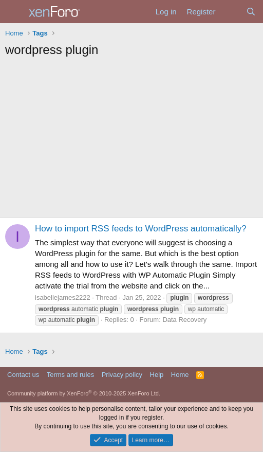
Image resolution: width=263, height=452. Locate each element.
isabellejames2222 (62, 297)
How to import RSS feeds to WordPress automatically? (141, 228)
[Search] (251, 11)
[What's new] (230, 11)
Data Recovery (184, 319)
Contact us (23, 374)
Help (157, 374)
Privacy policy (122, 374)
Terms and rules (70, 374)
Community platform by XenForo (83, 393)
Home (180, 374)
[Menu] (14, 12)
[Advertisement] (131, 140)
